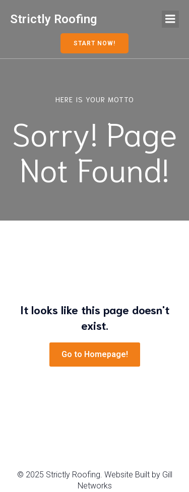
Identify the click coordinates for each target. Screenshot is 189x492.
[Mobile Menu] (170, 19)
